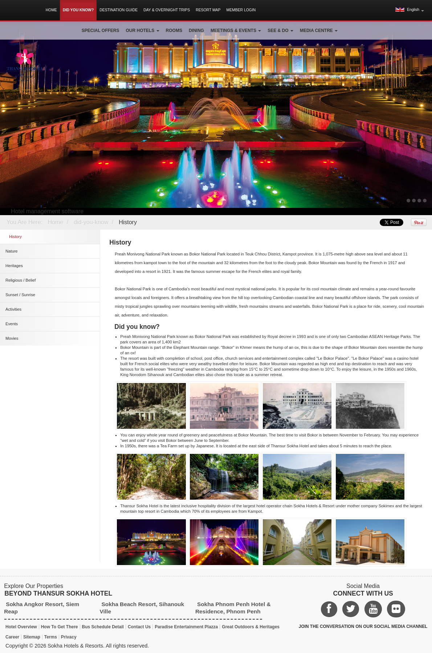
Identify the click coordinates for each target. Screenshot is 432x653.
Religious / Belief (20, 280)
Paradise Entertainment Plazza (186, 626)
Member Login (241, 10)
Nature (11, 251)
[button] (409, 10)
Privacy (69, 637)
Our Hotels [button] (142, 30)
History (128, 222)
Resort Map (208, 10)
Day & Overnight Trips (166, 10)
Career (12, 637)
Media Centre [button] (319, 30)
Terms (50, 637)
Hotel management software (47, 211)
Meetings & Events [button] (236, 30)
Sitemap (31, 637)
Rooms (174, 30)
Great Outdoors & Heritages (251, 626)
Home (51, 10)
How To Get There (59, 626)
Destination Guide (118, 10)
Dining (196, 30)
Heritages (14, 265)
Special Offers (100, 30)
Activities (13, 309)
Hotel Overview (21, 626)
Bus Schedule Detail (103, 626)
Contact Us (139, 626)
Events (11, 324)
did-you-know (91, 222)
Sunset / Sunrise (20, 295)
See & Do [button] (280, 30)
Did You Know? (78, 10)
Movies (11, 338)
